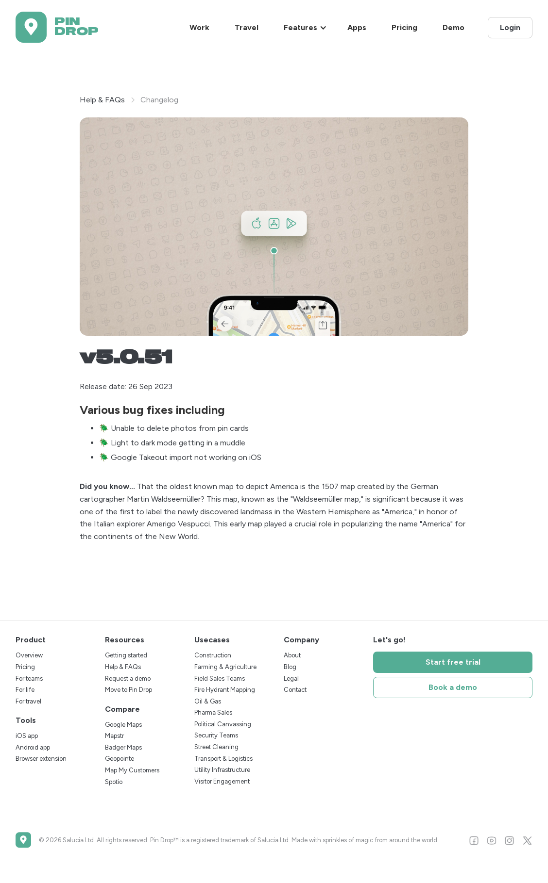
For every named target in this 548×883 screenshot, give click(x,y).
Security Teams (216, 735)
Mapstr (114, 735)
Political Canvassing (222, 724)
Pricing (404, 27)
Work (199, 27)
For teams (29, 678)
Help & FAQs (102, 99)
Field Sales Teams (219, 678)
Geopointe (119, 758)
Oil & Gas (207, 701)
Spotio (113, 781)
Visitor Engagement (222, 781)
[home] (57, 27)
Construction (212, 655)
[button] (305, 28)
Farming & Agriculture (225, 666)
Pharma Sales (213, 712)
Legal (291, 678)
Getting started (126, 655)
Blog (290, 666)
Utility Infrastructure (222, 769)
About (292, 655)
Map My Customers (132, 770)
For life (25, 689)
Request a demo (128, 678)
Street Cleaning (216, 747)
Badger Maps (123, 747)
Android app (33, 747)
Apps (356, 27)
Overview (29, 655)
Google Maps (123, 724)
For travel (28, 701)
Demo (453, 27)
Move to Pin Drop (128, 689)
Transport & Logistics (223, 758)
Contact (295, 689)
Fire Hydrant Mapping (224, 689)
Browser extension (41, 758)
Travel (246, 27)
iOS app (27, 735)
